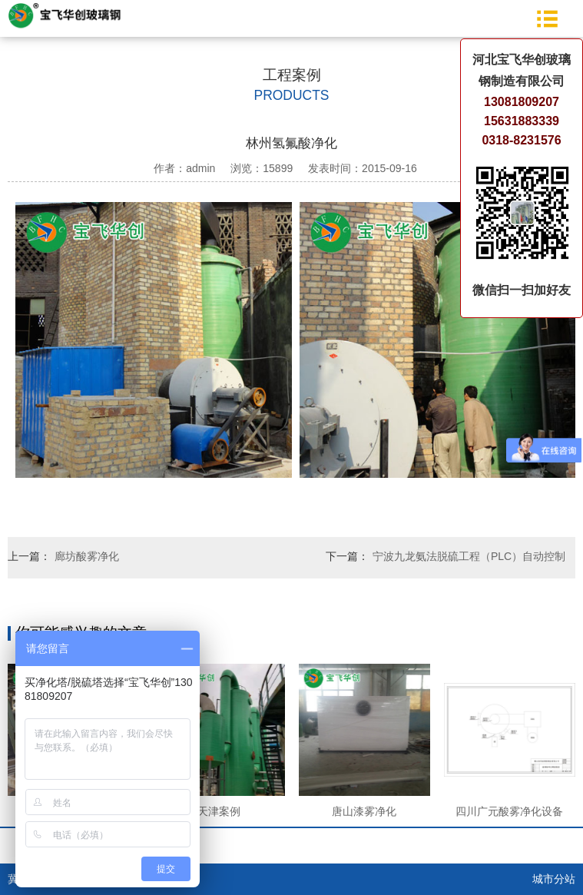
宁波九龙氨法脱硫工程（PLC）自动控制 (469, 556)
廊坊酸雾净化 (87, 556)
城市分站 (553, 879)
